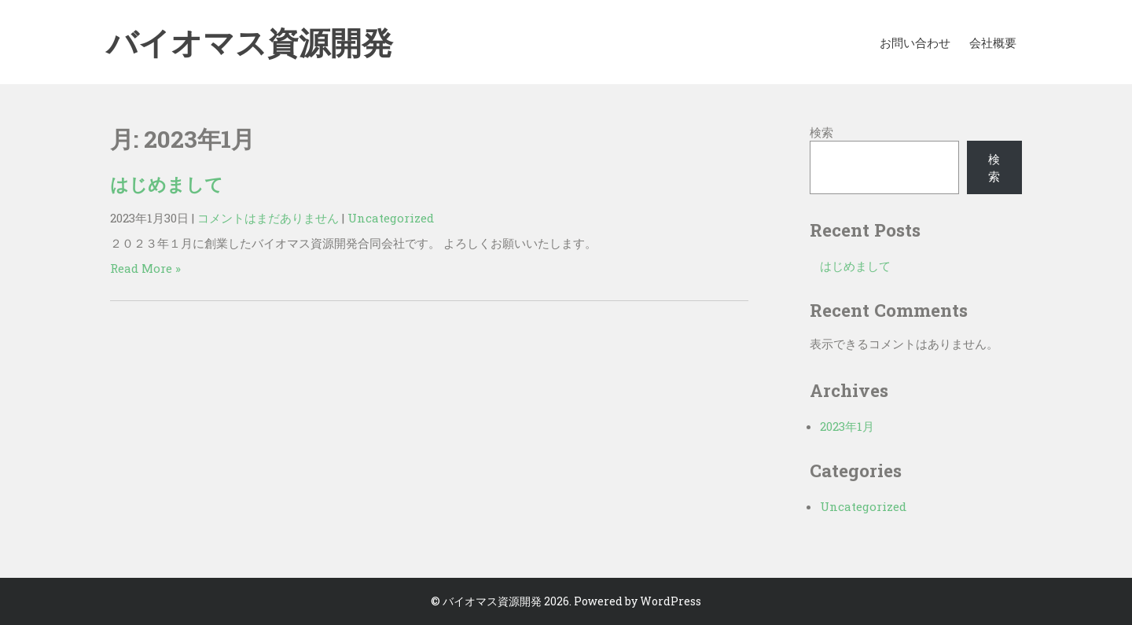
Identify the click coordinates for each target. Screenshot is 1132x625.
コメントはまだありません (268, 218)
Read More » (145, 268)
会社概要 (992, 42)
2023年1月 (847, 426)
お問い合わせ (915, 42)
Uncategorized (390, 218)
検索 (821, 132)
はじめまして (166, 184)
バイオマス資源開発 (249, 47)
